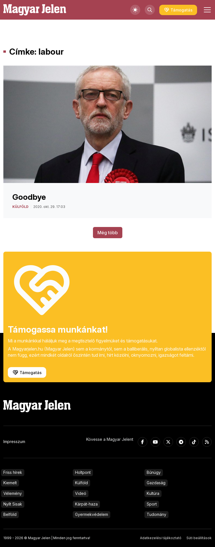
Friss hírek (12, 472)
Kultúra (153, 493)
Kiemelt (10, 482)
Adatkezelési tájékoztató (160, 538)
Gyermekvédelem (91, 514)
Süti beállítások (199, 538)
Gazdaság (156, 482)
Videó (80, 493)
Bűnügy (154, 472)
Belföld (10, 514)
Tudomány (156, 514)
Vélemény (12, 493)
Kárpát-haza (86, 504)
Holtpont (83, 472)
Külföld (81, 482)
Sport (152, 504)
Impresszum (14, 441)
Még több (107, 232)
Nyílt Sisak (12, 504)
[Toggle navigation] (207, 10)
